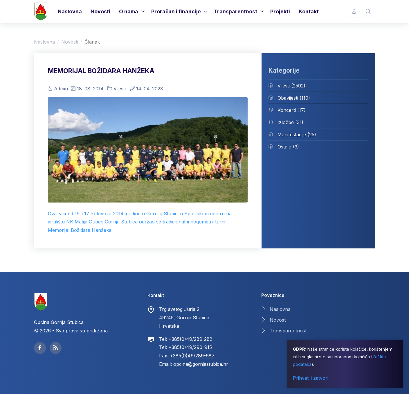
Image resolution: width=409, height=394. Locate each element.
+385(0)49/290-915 (190, 347)
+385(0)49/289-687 (192, 356)
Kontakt (309, 11)
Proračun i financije (176, 11)
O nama (128, 11)
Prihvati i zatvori (310, 378)
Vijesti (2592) (287, 85)
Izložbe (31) (286, 122)
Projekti (280, 11)
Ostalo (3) (284, 146)
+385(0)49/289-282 (190, 339)
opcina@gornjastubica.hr (200, 364)
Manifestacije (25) (292, 134)
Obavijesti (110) (289, 97)
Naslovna (70, 11)
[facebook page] (40, 348)
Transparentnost (235, 11)
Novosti (100, 11)
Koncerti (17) (287, 109)
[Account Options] (354, 11)
